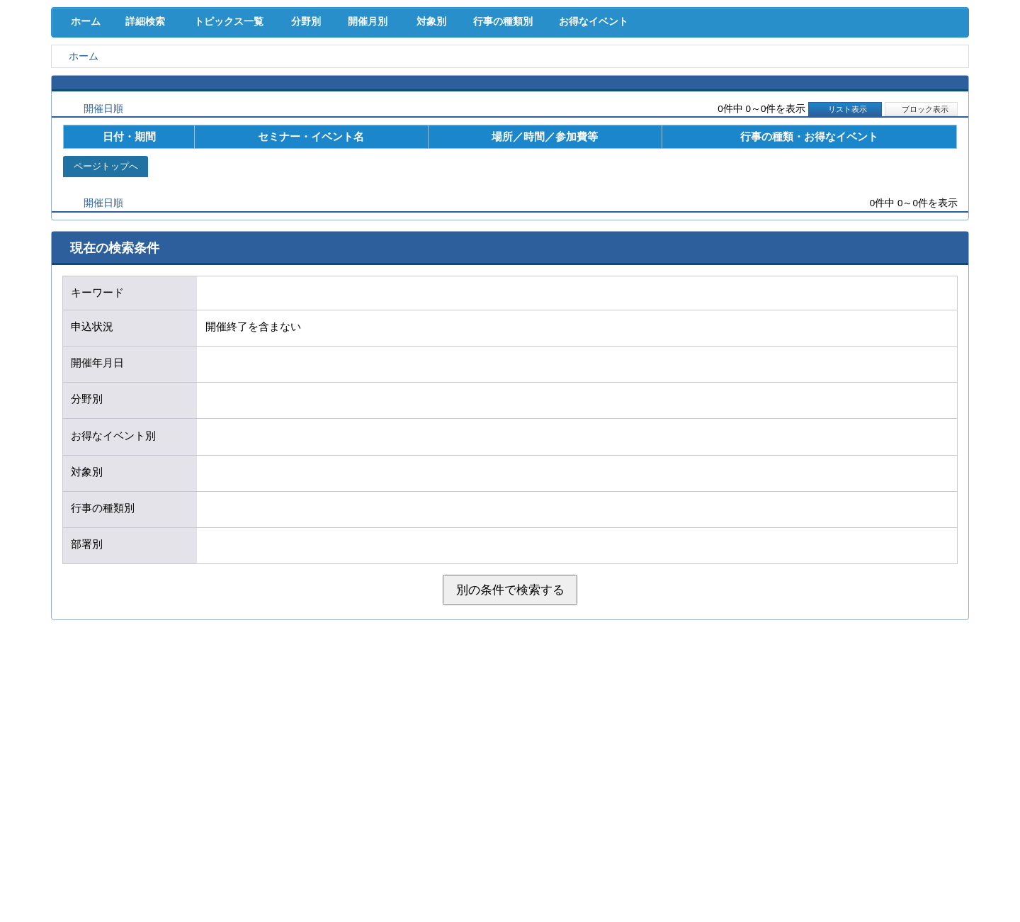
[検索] (710, 57)
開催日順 (103, 231)
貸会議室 (379, 106)
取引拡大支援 (248, 77)
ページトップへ (106, 288)
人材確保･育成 (510, 77)
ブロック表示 (920, 231)
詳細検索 (149, 143)
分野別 (316, 143)
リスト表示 (845, 231)
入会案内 (921, 48)
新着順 (172, 231)
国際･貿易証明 (903, 77)
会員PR (641, 106)
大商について (903, 106)
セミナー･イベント (248, 106)
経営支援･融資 (117, 77)
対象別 (459, 143)
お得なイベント (641, 143)
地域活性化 (772, 77)
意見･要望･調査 (117, 106)
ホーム (83, 143)
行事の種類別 (540, 143)
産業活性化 (641, 77)
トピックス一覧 (235, 143)
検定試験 (510, 106)
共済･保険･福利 (379, 77)
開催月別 (387, 143)
